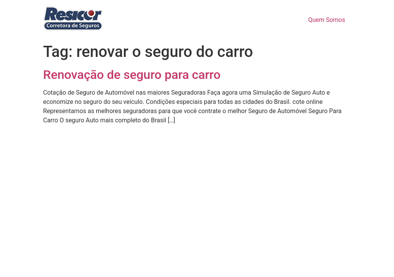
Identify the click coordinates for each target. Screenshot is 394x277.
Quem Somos (326, 19)
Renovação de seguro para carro (131, 74)
